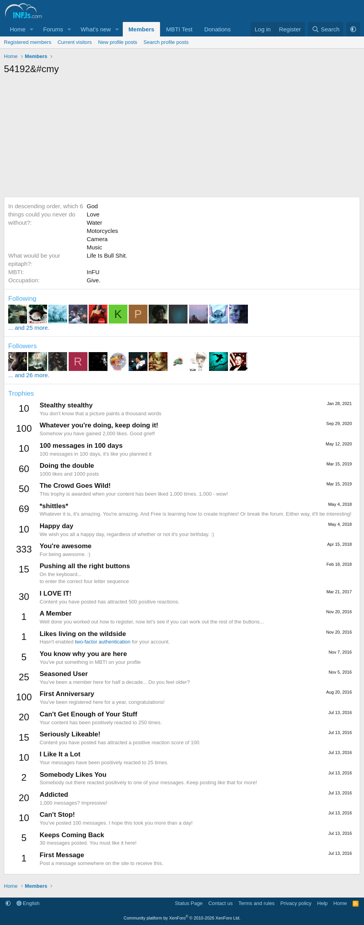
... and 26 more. (28, 375)
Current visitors (75, 42)
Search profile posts (166, 42)
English (28, 903)
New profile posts (117, 42)
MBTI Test (179, 29)
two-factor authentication (103, 642)
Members (142, 29)
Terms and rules (256, 903)
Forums (53, 29)
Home (17, 29)
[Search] (326, 29)
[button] (31, 29)
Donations (217, 29)
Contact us (220, 903)
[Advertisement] (182, 138)
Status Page (189, 903)
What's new (96, 29)
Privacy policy (295, 903)
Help (322, 903)
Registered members (27, 42)
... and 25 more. (28, 327)
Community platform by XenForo (182, 918)
